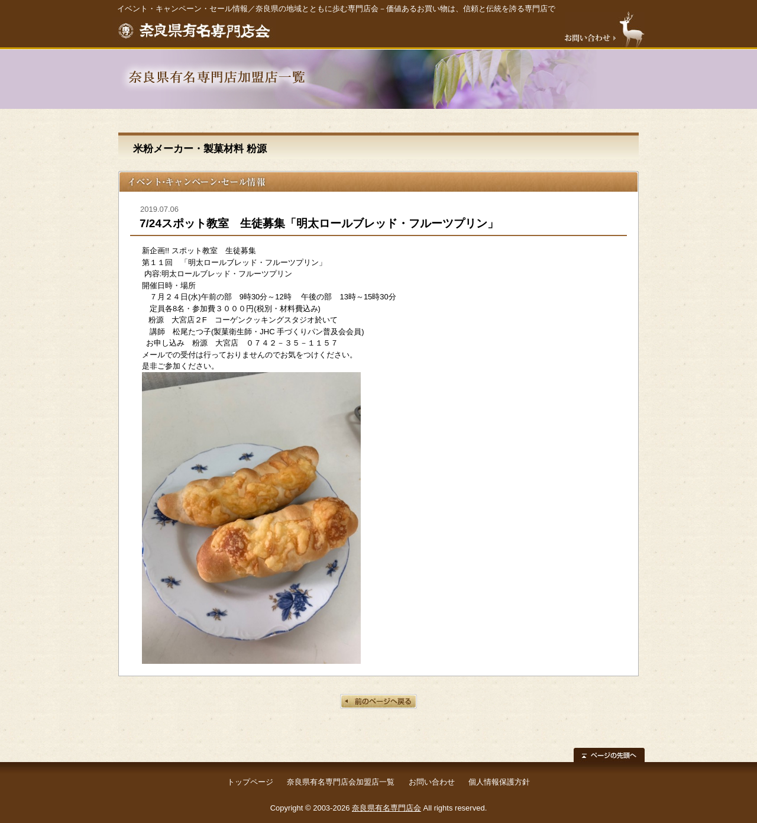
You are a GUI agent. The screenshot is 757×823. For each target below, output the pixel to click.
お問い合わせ (432, 781)
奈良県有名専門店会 (386, 807)
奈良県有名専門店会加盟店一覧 (340, 781)
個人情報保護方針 (499, 781)
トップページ (250, 781)
